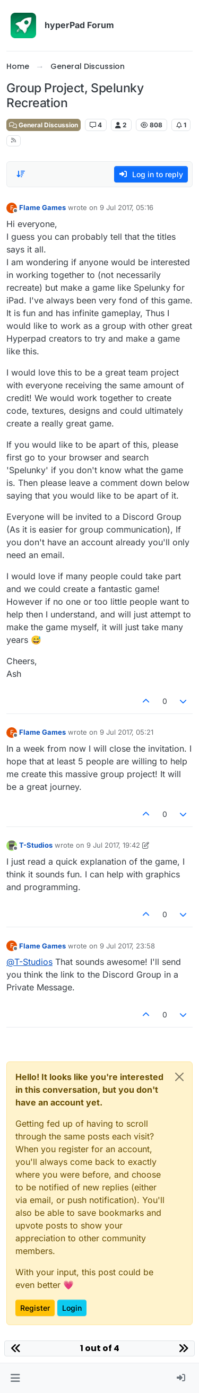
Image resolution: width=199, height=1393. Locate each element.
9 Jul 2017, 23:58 (127, 946)
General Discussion (43, 125)
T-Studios (36, 845)
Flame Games (42, 207)
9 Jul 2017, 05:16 (126, 207)
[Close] (179, 1077)
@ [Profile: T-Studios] (29, 961)
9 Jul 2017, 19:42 (113, 845)
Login (72, 1307)
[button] (15, 1378)
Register (35, 1307)
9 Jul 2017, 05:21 (126, 732)
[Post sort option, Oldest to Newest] (20, 174)
